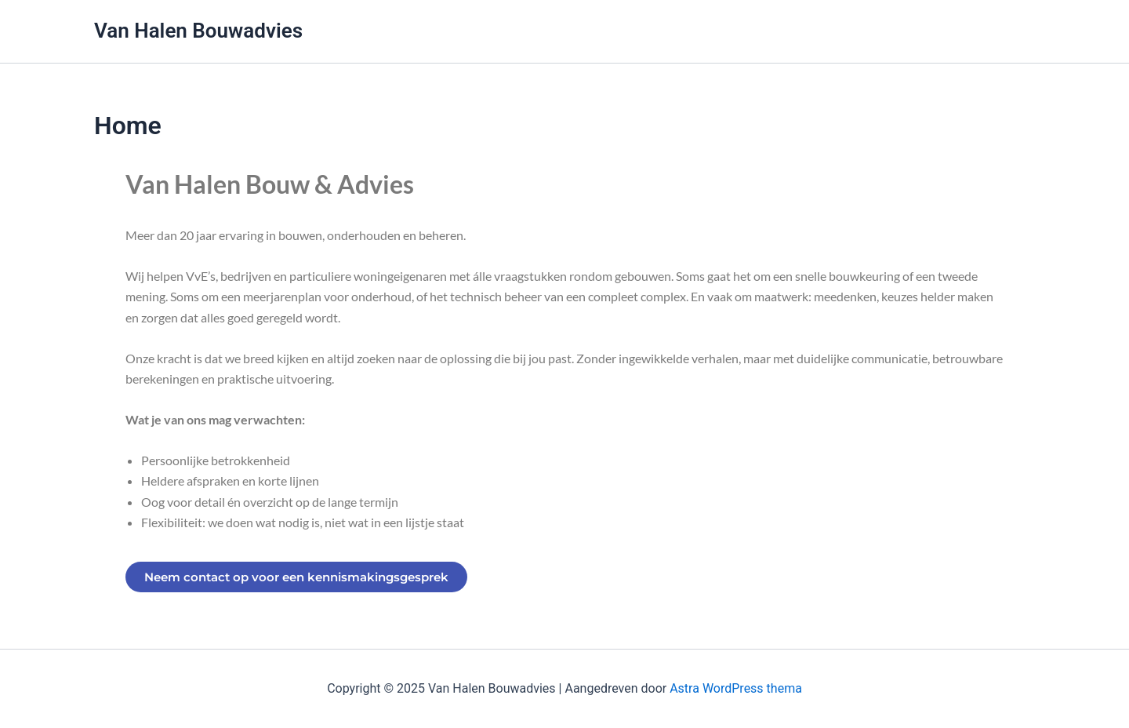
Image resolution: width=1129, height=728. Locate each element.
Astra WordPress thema (736, 688)
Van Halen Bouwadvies (198, 30)
